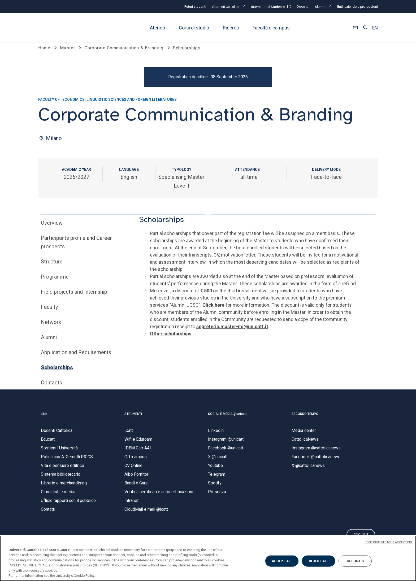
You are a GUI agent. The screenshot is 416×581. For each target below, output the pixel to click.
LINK (44, 420)
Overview (52, 230)
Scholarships (57, 374)
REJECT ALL (318, 561)
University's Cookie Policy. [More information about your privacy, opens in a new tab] (75, 576)
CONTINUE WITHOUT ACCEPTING (388, 542)
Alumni (49, 344)
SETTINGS (355, 561)
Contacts (51, 389)
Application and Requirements (76, 359)
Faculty (49, 314)
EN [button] (375, 28)
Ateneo (157, 28)
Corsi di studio (194, 28)
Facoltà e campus (271, 28)
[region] (208, 558)
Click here (213, 312)
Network (51, 329)
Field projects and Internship (74, 299)
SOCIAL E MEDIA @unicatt (227, 420)
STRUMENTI (133, 420)
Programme (55, 283)
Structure (52, 268)
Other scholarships (170, 340)
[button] (355, 27)
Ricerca (231, 28)
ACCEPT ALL (282, 561)
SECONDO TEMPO (305, 420)
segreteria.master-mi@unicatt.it (232, 333)
